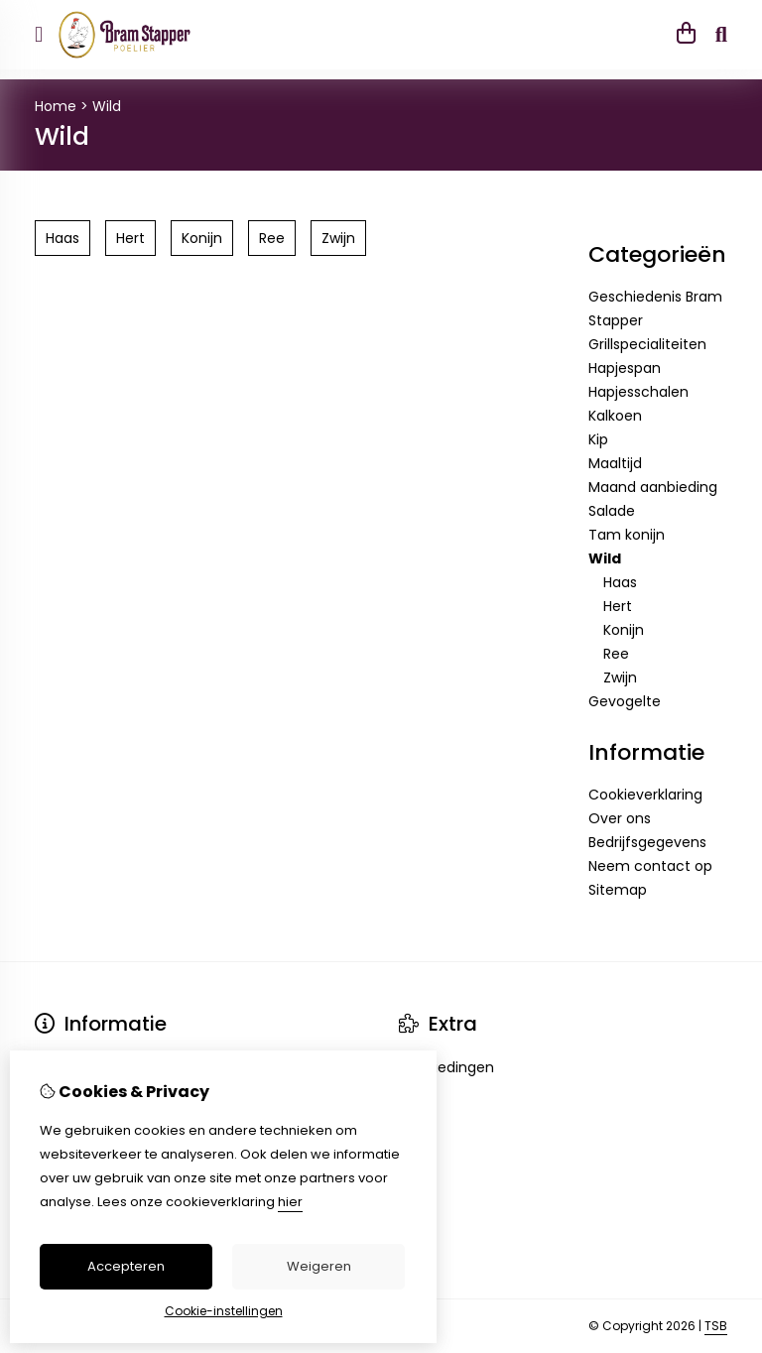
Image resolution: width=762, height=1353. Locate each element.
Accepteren (126, 1266)
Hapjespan (624, 368)
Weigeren (319, 1266)
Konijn (623, 630)
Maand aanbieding (652, 487)
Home (55, 106)
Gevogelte (624, 701)
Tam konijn (626, 535)
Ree (616, 654)
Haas (620, 582)
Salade (611, 511)
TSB (715, 1325)
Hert (617, 606)
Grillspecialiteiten (647, 344)
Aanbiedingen (446, 1067)
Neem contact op (650, 866)
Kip (598, 439)
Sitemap (617, 890)
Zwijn (620, 677)
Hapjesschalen (638, 392)
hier (290, 1201)
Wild (106, 106)
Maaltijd (615, 463)
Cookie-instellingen (224, 1310)
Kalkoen (615, 416)
